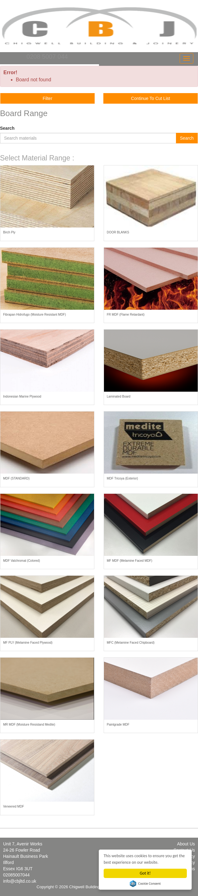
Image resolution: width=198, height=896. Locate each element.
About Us (186, 843)
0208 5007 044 (47, 56)
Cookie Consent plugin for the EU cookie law (145, 883)
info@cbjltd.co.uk (19, 881)
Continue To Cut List (150, 98)
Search (7, 128)
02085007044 (16, 874)
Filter (47, 98)
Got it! (145, 873)
